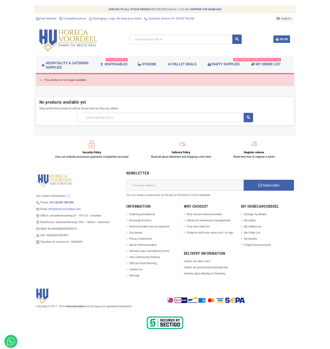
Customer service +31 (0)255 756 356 (169, 18)
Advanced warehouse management (208, 220)
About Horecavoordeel (142, 244)
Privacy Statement (140, 238)
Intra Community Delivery (144, 257)
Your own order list (198, 226)
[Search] (185, 39)
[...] (68, 195)
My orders (250, 220)
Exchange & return (140, 220)
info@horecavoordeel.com (64, 209)
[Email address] (185, 185)
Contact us (135, 269)
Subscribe (268, 185)
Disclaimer (135, 232)
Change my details (255, 214)
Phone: (56, 202)
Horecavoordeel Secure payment (149, 226)
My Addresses (253, 226)
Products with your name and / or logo (210, 232)
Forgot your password (257, 244)
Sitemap (134, 275)
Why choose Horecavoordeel (204, 214)
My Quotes (250, 238)
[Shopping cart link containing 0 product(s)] (281, 39)
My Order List (252, 232)
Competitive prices (72, 18)
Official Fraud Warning (142, 263)
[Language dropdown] (284, 18)
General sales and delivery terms (149, 251)
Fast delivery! (46, 18)
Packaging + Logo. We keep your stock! (115, 18)
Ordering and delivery (142, 214)
